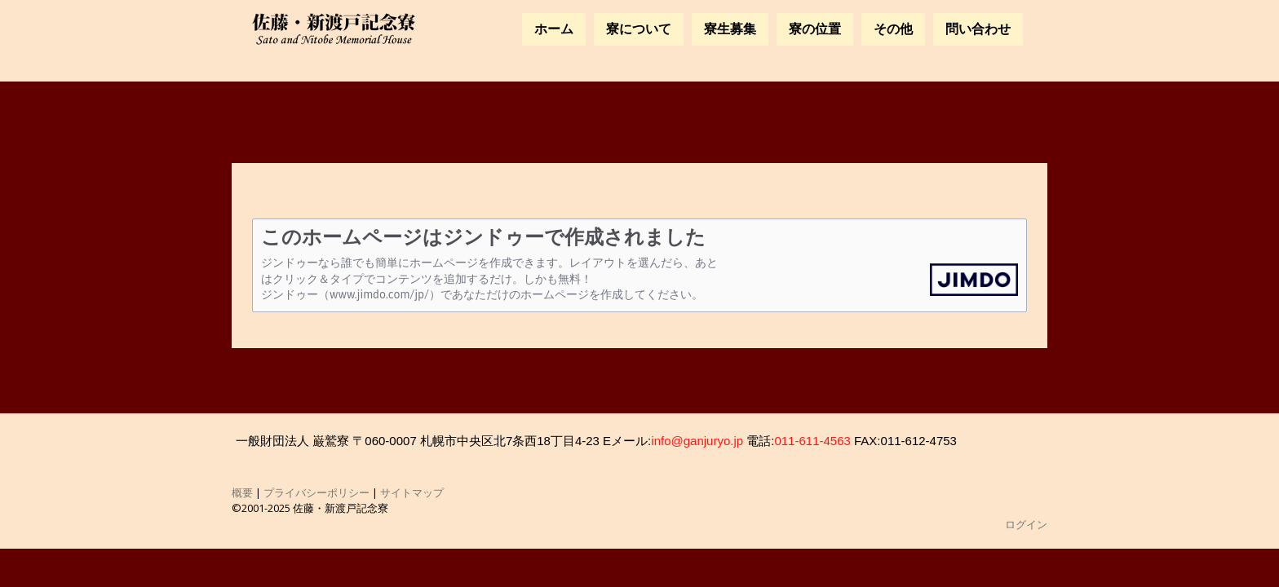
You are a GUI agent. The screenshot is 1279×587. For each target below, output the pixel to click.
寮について (638, 29)
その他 (893, 29)
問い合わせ (978, 29)
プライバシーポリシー (316, 492)
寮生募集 (730, 29)
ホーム (553, 29)
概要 (242, 492)
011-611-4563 (812, 441)
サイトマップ (412, 492)
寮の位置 (815, 29)
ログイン (1026, 524)
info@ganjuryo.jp (697, 441)
